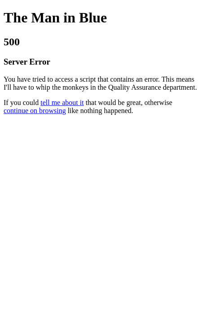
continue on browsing (35, 110)
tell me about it (61, 102)
